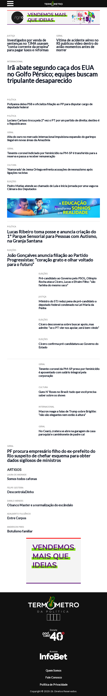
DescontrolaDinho (20, 492)
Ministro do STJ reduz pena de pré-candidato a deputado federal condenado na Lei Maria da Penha (67, 304)
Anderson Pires (15, 526)
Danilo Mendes (15, 500)
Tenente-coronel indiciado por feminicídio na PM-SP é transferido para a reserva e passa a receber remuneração (52, 154)
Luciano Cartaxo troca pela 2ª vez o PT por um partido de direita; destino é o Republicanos (53, 121)
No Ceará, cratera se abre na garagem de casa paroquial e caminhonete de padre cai (67, 432)
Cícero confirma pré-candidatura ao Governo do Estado (68, 345)
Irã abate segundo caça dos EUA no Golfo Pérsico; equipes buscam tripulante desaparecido (52, 74)
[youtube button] (58, 617)
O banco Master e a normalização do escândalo (40, 505)
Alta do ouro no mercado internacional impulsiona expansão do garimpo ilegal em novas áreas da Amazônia (51, 138)
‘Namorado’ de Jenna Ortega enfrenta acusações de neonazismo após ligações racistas (50, 171)
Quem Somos (53, 670)
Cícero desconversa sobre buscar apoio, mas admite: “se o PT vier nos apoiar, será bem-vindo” (69, 325)
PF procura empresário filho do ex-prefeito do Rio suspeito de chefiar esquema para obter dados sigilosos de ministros (51, 455)
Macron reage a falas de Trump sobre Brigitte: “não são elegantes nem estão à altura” (67, 413)
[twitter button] (55, 617)
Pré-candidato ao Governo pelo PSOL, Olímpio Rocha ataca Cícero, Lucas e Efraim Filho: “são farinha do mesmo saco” (68, 281)
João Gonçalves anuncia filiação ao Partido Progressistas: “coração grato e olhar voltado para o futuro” (50, 260)
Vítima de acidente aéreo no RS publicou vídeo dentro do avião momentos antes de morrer (77, 45)
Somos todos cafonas (22, 479)
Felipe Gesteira (15, 487)
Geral (59, 35)
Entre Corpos (16, 518)
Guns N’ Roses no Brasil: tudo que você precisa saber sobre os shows (67, 393)
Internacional (15, 61)
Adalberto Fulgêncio (19, 513)
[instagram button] (52, 617)
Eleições (11, 181)
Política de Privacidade (54, 684)
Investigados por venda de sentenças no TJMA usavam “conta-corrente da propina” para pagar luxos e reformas (28, 45)
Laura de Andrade (16, 474)
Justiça (11, 35)
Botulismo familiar (20, 531)
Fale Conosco (53, 677)
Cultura (11, 165)
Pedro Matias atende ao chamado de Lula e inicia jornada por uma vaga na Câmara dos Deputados (52, 187)
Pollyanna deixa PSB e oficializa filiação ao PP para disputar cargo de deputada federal (49, 105)
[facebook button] (48, 617)
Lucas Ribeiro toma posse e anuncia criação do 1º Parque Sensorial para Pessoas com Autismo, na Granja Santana (52, 236)
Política (11, 99)
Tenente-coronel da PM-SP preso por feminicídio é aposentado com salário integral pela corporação (69, 372)
